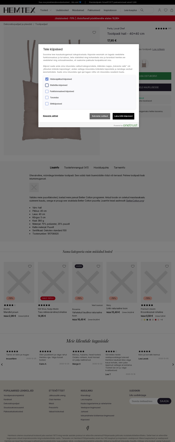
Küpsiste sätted (50, 116)
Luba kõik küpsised (123, 116)
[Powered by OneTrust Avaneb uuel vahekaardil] (125, 125)
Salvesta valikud (100, 116)
